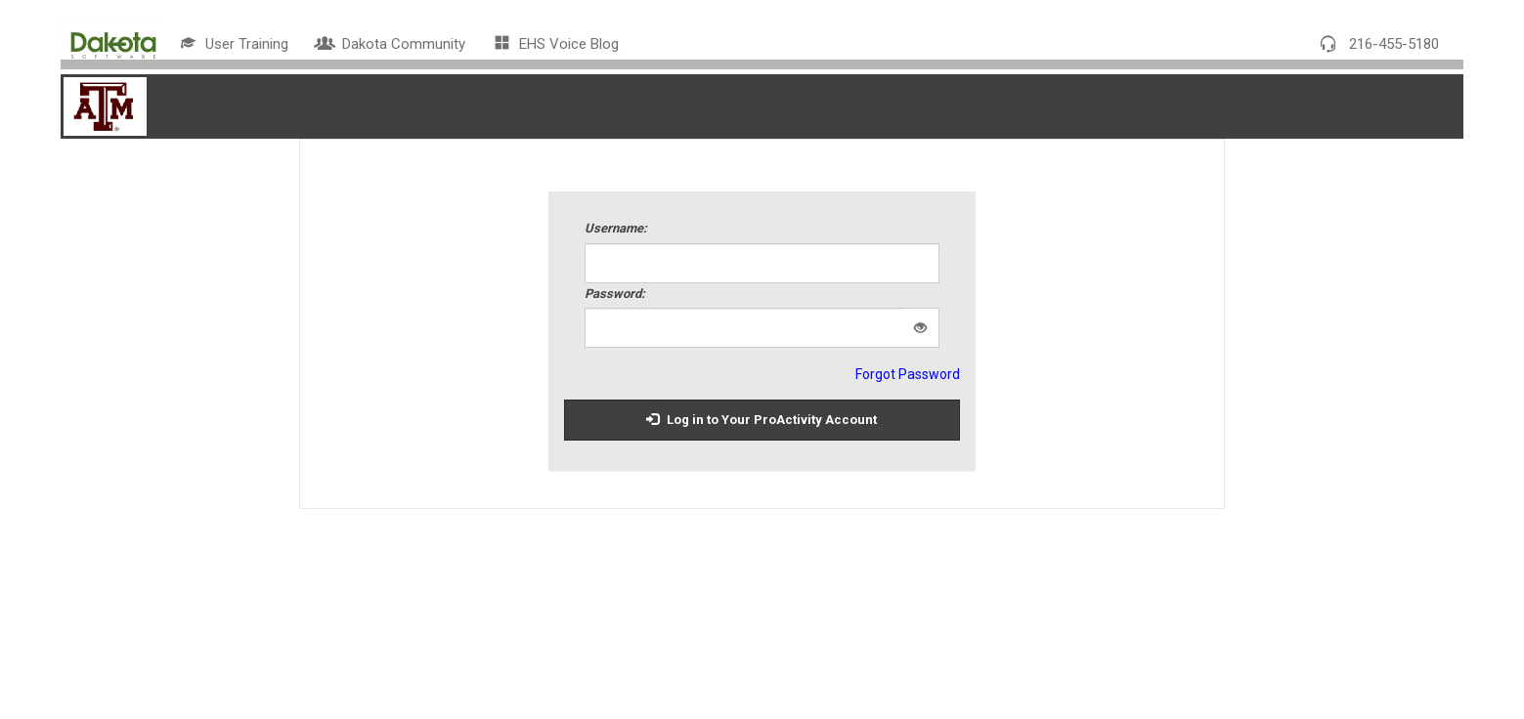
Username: (616, 228)
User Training (234, 44)
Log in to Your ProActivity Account (761, 419)
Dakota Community (391, 44)
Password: (615, 293)
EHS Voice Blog (557, 44)
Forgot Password (907, 374)
